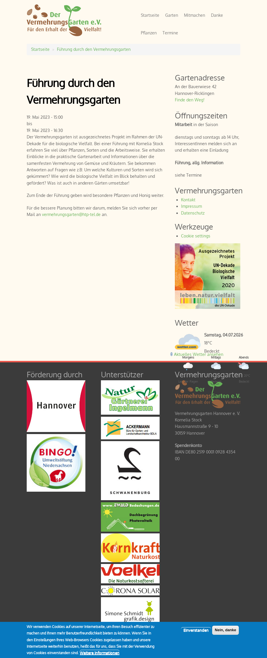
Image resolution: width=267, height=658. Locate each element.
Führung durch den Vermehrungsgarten (94, 49)
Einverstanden (196, 633)
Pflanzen (149, 32)
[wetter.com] (186, 347)
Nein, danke (225, 633)
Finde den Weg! (190, 99)
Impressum (191, 206)
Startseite (150, 15)
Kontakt (188, 199)
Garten (171, 15)
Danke (217, 15)
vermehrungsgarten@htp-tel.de (71, 214)
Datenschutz (193, 212)
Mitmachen (194, 15)
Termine (170, 32)
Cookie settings (195, 235)
